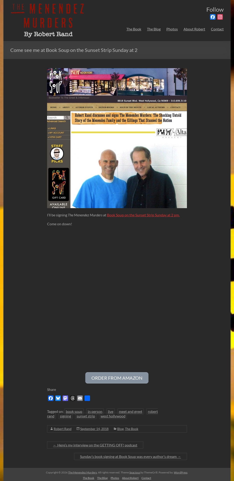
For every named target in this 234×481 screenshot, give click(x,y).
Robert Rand (63, 427)
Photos (172, 29)
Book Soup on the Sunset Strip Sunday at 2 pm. (143, 215)
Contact (217, 29)
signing (65, 414)
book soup (74, 410)
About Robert (194, 29)
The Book (133, 29)
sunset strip (86, 414)
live (110, 410)
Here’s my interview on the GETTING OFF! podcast (95, 443)
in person (95, 410)
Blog (120, 427)
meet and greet (130, 410)
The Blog (154, 29)
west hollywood (113, 414)
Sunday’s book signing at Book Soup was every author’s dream (130, 455)
